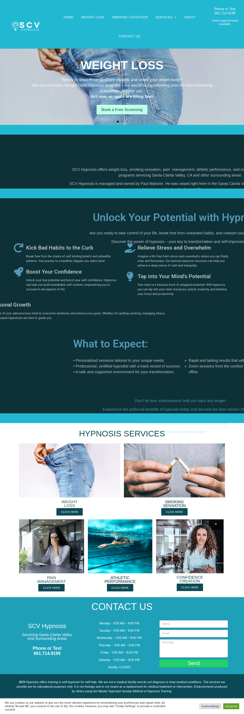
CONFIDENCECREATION (190, 579)
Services (166, 17)
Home (69, 17)
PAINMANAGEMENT (51, 579)
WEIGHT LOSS (70, 504)
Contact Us (129, 36)
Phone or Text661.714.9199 (224, 11)
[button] (118, 122)
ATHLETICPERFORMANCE (120, 579)
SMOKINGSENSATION (174, 504)
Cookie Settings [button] (210, 706)
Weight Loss (92, 17)
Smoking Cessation (130, 17)
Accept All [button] (231, 706)
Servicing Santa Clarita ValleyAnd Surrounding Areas (47, 637)
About (190, 17)
